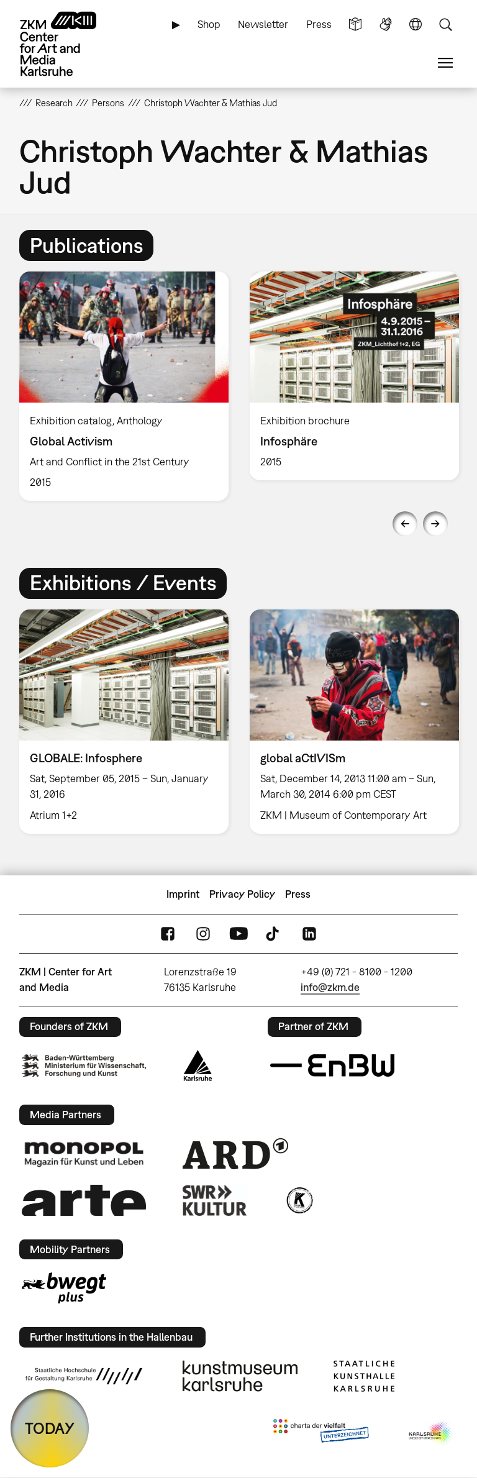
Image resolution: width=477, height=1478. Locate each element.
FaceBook (167, 933)
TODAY (50, 1428)
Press (319, 24)
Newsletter (263, 24)
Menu (445, 63)
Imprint (182, 894)
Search (445, 25)
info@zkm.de (330, 987)
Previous (405, 523)
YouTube (238, 933)
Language (415, 25)
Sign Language (385, 25)
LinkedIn (309, 933)
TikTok (273, 933)
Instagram (203, 933)
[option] (124, 386)
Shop (209, 24)
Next (435, 523)
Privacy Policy (242, 894)
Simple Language (355, 25)
